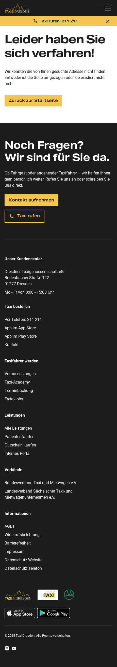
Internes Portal (17, 453)
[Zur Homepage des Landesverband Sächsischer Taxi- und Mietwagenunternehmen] (69, 595)
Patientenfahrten (20, 436)
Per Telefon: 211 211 (23, 319)
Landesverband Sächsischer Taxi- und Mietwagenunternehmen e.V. (39, 494)
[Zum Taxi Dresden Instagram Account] (7, 648)
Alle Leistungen (18, 428)
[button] (107, 8)
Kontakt (12, 344)
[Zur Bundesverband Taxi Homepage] (48, 595)
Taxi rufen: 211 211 (59, 21)
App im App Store (20, 327)
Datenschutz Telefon (23, 568)
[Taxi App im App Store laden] (20, 613)
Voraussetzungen (20, 373)
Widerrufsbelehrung (22, 534)
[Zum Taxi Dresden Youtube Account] (13, 648)
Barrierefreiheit (18, 543)
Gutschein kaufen (20, 444)
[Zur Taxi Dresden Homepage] (18, 595)
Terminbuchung (19, 390)
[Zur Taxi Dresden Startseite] (51, 8)
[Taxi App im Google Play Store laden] (53, 613)
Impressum (15, 551)
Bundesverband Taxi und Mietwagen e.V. (41, 482)
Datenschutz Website (23, 559)
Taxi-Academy (17, 382)
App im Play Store (21, 336)
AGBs (9, 526)
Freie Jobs (14, 398)
